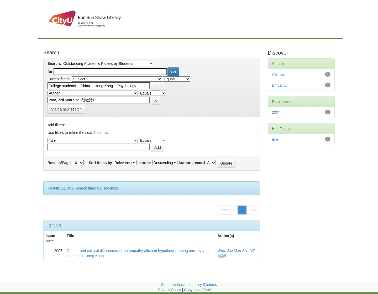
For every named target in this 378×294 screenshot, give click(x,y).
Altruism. (279, 74)
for (50, 72)
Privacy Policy (169, 290)
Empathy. (279, 85)
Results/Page (59, 163)
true (275, 139)
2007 (276, 112)
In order (144, 163)
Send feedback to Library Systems (189, 284)
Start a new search (66, 109)
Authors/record (191, 163)
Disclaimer (211, 290)
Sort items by (100, 163)
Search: (54, 63)
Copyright (192, 290)
